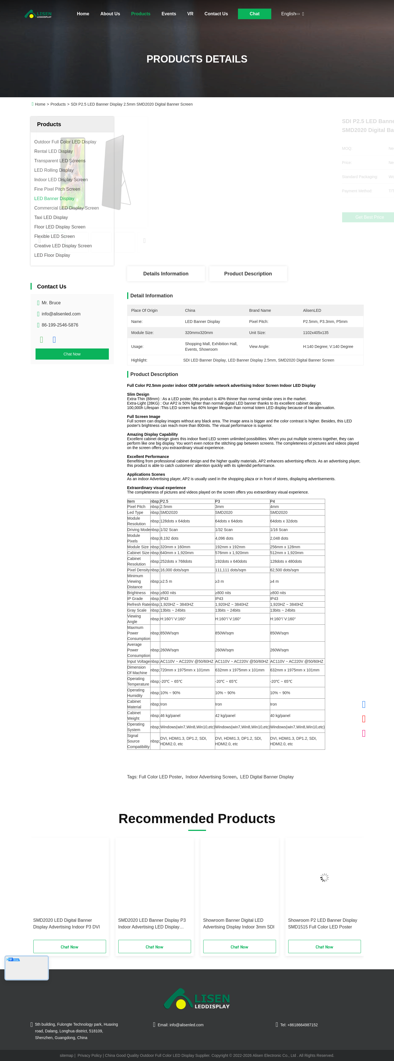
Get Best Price (276, 217)
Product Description (248, 274)
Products (140, 13)
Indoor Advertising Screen (210, 776)
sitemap (66, 1055)
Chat (255, 13)
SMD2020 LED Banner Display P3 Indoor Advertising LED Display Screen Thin (152, 924)
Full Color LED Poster (160, 776)
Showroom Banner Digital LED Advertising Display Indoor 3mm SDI (239, 923)
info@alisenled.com (61, 314)
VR (190, 13)
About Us (110, 13)
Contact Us (216, 13)
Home (83, 13)
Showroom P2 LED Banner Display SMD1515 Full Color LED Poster (322, 923)
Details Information (166, 274)
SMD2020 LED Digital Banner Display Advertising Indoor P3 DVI (66, 923)
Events (169, 13)
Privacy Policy (89, 1055)
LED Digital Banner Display (267, 776)
